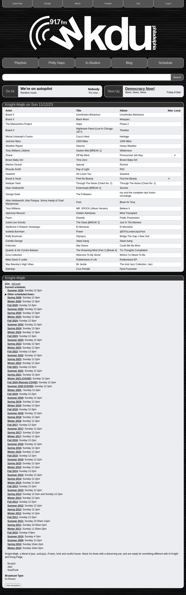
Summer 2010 (15, 536)
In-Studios (93, 63)
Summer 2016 (15, 444)
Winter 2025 (14, 316)
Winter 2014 (14, 482)
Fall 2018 (12, 409)
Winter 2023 (14, 347)
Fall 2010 (12, 532)
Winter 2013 (14, 498)
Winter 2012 (14, 513)
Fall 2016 (12, 440)
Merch (78, 3)
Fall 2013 (12, 486)
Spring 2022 (14, 359)
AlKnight (16, 284)
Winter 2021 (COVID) (19, 378)
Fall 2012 (12, 501)
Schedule (165, 63)
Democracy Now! (140, 89)
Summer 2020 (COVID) (20, 386)
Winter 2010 (14, 548)
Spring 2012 (14, 509)
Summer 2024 (15, 324)
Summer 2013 (15, 490)
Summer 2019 (15, 397)
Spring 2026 (14, 297)
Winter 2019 (14, 405)
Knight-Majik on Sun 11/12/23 (29, 105)
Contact (108, 3)
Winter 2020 (14, 390)
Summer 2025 (15, 309)
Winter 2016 (14, 451)
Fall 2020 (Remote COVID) (22, 382)
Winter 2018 (14, 421)
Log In (168, 3)
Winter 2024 (14, 332)
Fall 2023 (12, 336)
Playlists (20, 63)
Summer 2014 (15, 475)
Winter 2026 (14, 301)
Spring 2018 (14, 417)
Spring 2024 (14, 328)
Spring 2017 (14, 432)
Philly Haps (57, 63)
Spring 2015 (14, 463)
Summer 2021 (15, 370)
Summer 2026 (15, 290)
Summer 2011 (15, 521)
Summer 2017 (15, 428)
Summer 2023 (15, 340)
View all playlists (12, 585)
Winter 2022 (14, 363)
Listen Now (17, 3)
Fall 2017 (12, 424)
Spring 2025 (14, 313)
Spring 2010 (14, 544)
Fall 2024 (12, 320)
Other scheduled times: (21, 294)
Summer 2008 (15, 540)
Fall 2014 (12, 471)
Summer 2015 (15, 459)
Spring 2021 (14, 374)
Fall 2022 (12, 351)
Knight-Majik (15, 278)
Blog (129, 63)
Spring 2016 (14, 448)
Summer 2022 (15, 355)
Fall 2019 (12, 394)
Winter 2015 (14, 467)
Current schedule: (15, 287)
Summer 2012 (15, 505)
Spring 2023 (14, 343)
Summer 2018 (15, 413)
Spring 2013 (14, 494)
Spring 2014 (14, 478)
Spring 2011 (14, 525)
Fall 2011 (12, 517)
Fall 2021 (12, 367)
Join (138, 3)
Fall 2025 (12, 305)
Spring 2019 (14, 401)
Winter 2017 (14, 436)
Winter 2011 (14, 528)
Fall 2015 (12, 455)
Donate (47, 3)
